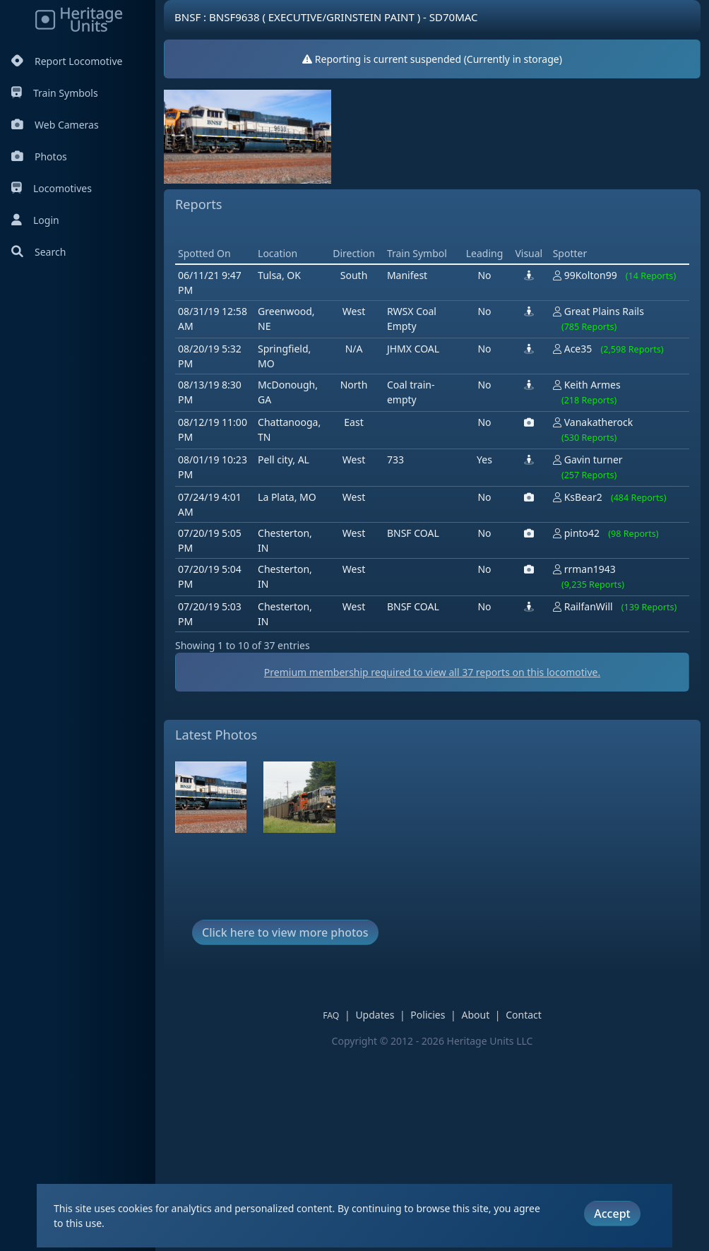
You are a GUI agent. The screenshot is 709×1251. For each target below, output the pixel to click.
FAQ (331, 1015)
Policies (427, 1014)
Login (35, 220)
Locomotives (51, 188)
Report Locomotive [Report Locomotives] (66, 61)
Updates (374, 1014)
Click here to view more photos (285, 932)
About (475, 1014)
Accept (612, 1213)
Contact (524, 1014)
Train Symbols (54, 93)
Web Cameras (55, 124)
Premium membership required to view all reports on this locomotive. (432, 672)
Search (38, 252)
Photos (39, 156)
